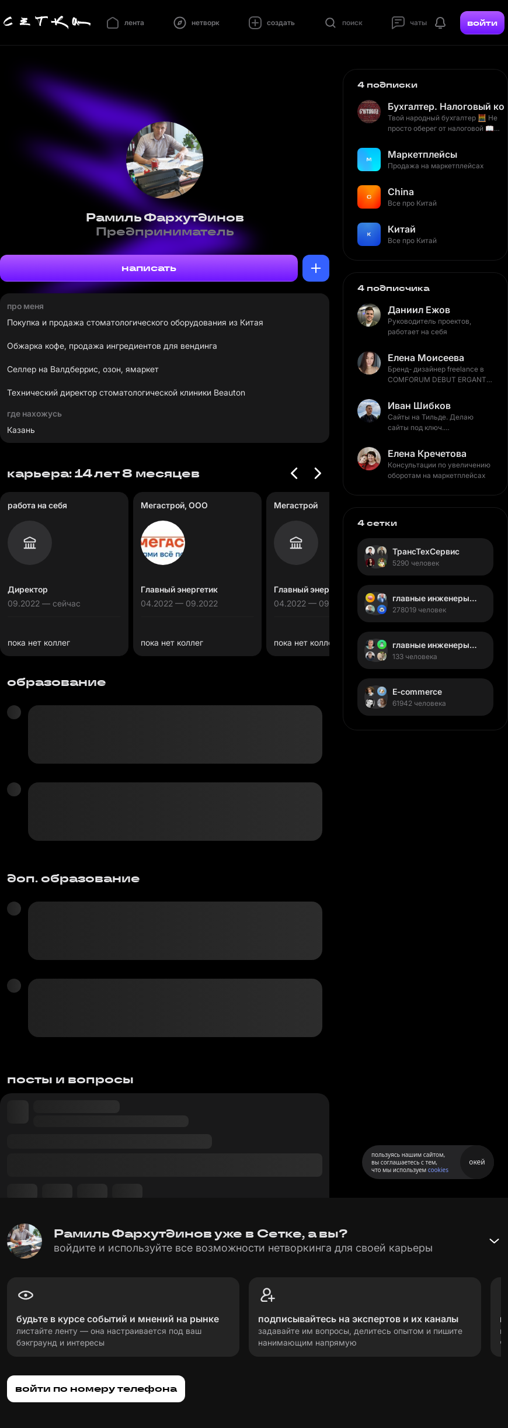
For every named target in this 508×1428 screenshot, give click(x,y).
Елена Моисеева (426, 357)
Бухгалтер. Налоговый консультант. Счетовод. (446, 106)
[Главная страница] (47, 23)
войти (482, 23)
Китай (402, 229)
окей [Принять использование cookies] (477, 1162)
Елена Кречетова (427, 453)
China (401, 191)
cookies (438, 1170)
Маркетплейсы (422, 154)
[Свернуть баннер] (494, 1241)
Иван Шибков (419, 405)
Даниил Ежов (419, 310)
